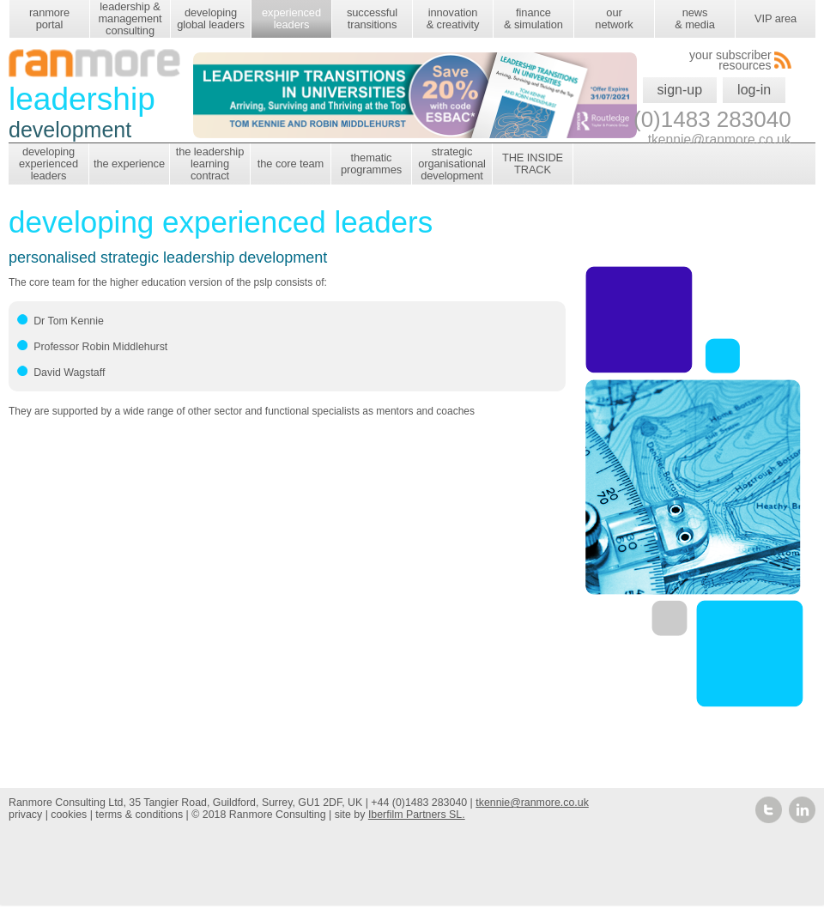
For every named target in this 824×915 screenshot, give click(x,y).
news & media (694, 18)
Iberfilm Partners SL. (416, 815)
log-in (754, 89)
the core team (291, 163)
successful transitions (372, 18)
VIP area (775, 18)
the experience (129, 163)
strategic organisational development (452, 163)
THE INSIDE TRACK (532, 163)
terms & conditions (139, 815)
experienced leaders (291, 18)
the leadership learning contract (210, 163)
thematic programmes (371, 163)
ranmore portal (49, 18)
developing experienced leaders (48, 163)
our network (614, 18)
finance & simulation (533, 18)
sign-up (679, 89)
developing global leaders (211, 18)
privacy (25, 815)
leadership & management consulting (129, 18)
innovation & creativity (453, 18)
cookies (69, 815)
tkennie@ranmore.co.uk (532, 803)
